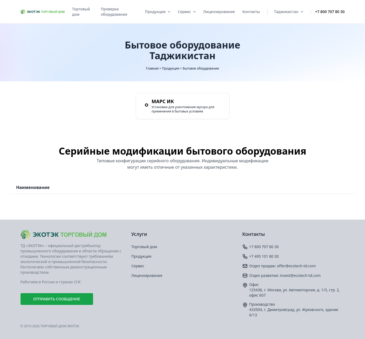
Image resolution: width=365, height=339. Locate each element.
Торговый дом (81, 11)
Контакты (251, 11)
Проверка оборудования (114, 11)
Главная (152, 68)
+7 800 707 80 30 (330, 11)
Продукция (157, 11)
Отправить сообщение (56, 298)
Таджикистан (288, 11)
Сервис (187, 11)
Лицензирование (219, 11)
